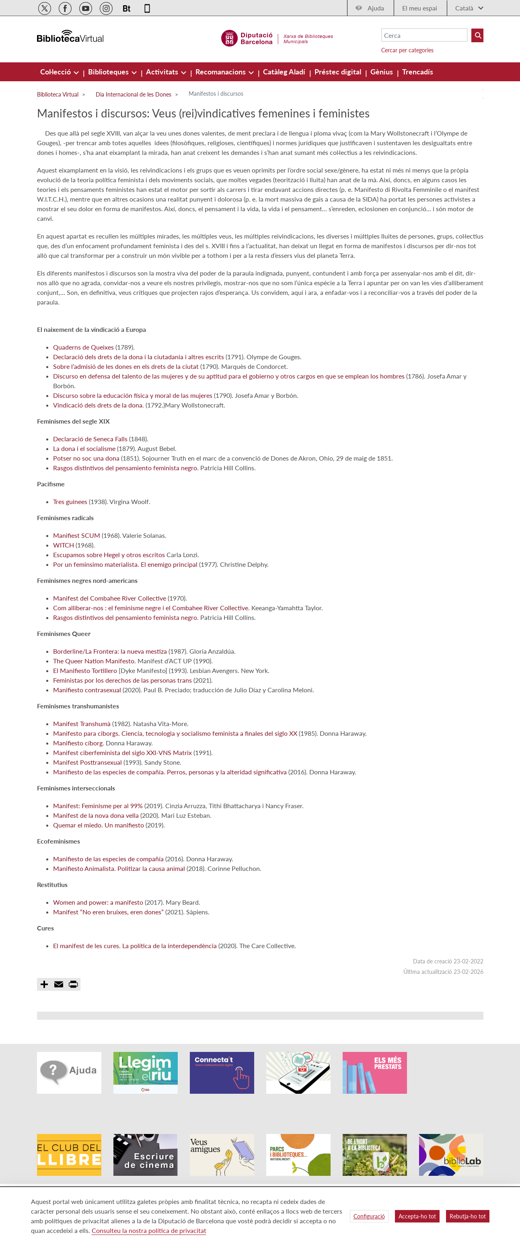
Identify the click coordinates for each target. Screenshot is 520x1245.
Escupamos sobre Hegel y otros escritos (109, 583)
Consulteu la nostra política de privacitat (149, 1230)
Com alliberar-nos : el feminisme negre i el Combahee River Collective (150, 636)
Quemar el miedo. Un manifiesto (98, 854)
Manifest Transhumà (82, 752)
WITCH (63, 574)
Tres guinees (70, 530)
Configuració (369, 1216)
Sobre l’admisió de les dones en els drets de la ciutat (126, 395)
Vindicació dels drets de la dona (97, 434)
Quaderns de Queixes (83, 376)
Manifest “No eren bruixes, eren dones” (108, 941)
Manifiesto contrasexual (87, 718)
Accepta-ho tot (417, 1216)
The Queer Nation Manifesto (93, 689)
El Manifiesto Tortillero (85, 699)
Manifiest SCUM (76, 564)
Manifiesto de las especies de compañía (108, 887)
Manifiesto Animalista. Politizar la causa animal (119, 897)
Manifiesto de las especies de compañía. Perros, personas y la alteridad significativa (170, 801)
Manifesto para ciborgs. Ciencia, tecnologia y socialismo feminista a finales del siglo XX (175, 762)
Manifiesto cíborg (78, 772)
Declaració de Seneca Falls (90, 467)
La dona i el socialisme (84, 477)
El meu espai (419, 8)
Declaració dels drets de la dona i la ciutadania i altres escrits (138, 385)
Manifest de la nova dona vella (96, 844)
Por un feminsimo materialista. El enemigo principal (125, 593)
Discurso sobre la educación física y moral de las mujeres (132, 424)
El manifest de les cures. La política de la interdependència (135, 974)
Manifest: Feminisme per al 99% (98, 834)
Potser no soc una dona (86, 487)
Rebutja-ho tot (468, 1216)
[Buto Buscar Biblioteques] (477, 35)
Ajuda (376, 8)
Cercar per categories (407, 50)
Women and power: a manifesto (98, 931)
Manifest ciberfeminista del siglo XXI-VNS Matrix (122, 781)
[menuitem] (56, 71)
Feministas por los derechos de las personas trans (122, 709)
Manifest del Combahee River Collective (109, 627)
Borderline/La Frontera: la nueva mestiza (110, 680)
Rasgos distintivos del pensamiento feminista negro (125, 496)
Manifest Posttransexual (87, 791)
